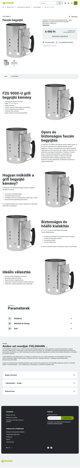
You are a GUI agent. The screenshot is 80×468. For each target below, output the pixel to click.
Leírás (5, 76)
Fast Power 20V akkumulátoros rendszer (15, 421)
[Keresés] (59, 3)
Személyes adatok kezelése (54, 424)
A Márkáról (9, 437)
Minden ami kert (10, 7)
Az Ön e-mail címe (52, 415)
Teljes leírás (45, 25)
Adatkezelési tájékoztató (13, 435)
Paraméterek (14, 76)
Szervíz (8, 440)
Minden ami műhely (11, 418)
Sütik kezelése (10, 442)
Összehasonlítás (48, 42)
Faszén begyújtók (37, 7)
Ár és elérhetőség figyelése (64, 42)
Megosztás (73, 16)
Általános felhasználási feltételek (15, 432)
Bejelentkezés (67, 418)
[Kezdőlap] (3, 7)
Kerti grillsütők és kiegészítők (23, 7)
